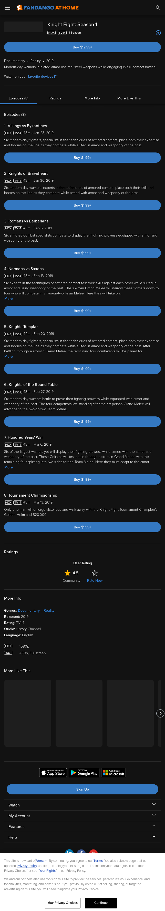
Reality (49, 610)
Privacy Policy (27, 866)
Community (71, 580)
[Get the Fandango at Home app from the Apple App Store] (53, 773)
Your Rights (47, 871)
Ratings (55, 98)
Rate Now (94, 580)
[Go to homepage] (47, 8)
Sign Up (82, 789)
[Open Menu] (7, 7)
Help (12, 837)
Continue (101, 903)
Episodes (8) (18, 98)
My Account (19, 815)
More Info (92, 98)
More (8, 298)
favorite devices (42, 76)
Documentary (29, 610)
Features (16, 826)
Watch (14, 805)
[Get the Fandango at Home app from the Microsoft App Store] (113, 773)
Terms (98, 861)
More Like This (129, 98)
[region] (82, 882)
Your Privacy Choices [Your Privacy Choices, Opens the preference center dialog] (63, 903)
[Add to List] (158, 32)
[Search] (158, 8)
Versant (41, 861)
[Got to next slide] (160, 713)
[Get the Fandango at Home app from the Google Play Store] (84, 773)
